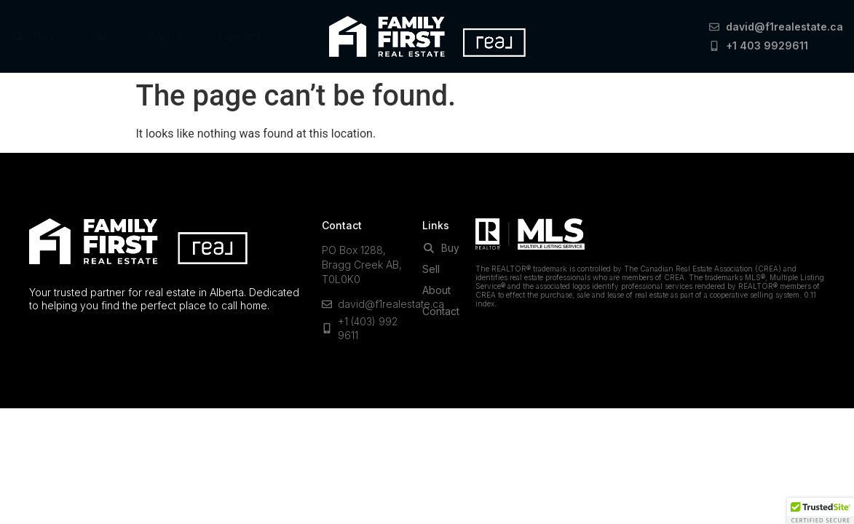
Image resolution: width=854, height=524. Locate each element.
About (165, 36)
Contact (239, 36)
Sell (101, 36)
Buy (33, 36)
